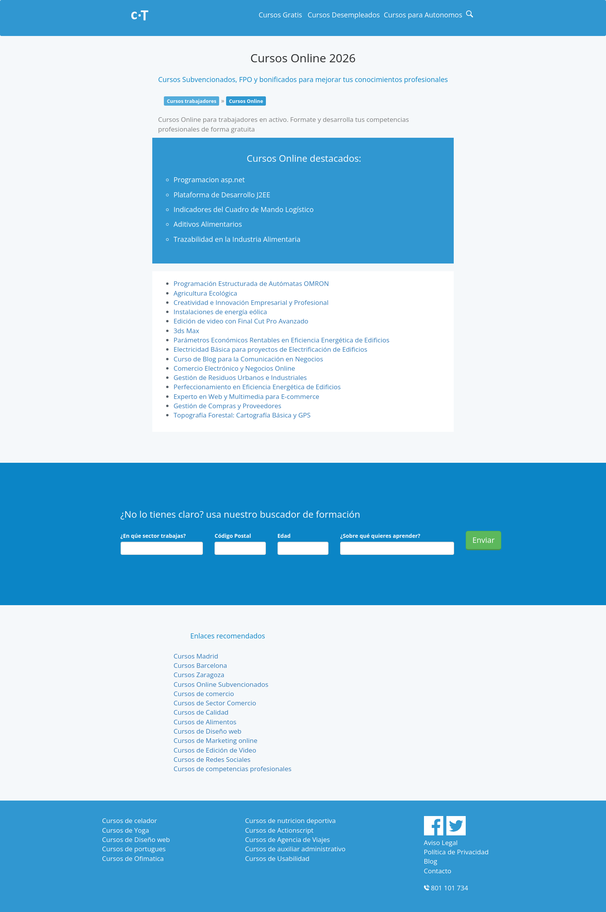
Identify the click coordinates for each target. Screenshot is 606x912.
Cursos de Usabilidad (277, 858)
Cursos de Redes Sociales (212, 759)
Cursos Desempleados (344, 14)
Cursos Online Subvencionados (221, 684)
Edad (284, 535)
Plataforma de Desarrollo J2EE (222, 194)
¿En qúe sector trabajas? (153, 535)
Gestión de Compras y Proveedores (227, 405)
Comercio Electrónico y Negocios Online (234, 368)
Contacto (437, 870)
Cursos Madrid (196, 656)
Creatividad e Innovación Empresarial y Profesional (251, 302)
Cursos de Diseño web (208, 731)
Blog (430, 861)
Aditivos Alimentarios (208, 224)
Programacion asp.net (209, 179)
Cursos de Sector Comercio (215, 702)
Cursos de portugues (134, 848)
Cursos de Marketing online (215, 740)
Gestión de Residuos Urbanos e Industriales (240, 377)
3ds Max (186, 330)
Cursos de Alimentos (205, 721)
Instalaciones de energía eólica (220, 311)
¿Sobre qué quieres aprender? (380, 535)
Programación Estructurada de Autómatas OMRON (251, 283)
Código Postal (232, 535)
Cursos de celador (129, 820)
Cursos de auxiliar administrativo (295, 848)
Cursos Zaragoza (199, 674)
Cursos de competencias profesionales (232, 768)
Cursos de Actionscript (279, 830)
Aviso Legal (441, 842)
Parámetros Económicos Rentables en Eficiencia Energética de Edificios (282, 339)
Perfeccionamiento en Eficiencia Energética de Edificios (257, 386)
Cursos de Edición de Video (215, 750)
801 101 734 (449, 887)
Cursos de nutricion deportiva (290, 820)
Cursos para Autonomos (423, 14)
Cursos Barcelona (200, 665)
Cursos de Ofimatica (133, 858)
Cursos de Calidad (201, 712)
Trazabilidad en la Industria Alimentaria (237, 239)
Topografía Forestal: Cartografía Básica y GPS (242, 415)
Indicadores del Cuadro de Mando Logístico (243, 209)
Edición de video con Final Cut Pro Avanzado (241, 321)
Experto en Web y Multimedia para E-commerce (246, 396)
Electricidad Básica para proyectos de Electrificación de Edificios (270, 349)
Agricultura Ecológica (205, 293)
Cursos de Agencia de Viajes (287, 839)
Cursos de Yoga (125, 830)
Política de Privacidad (456, 851)
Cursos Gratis (280, 14)
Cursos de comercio (204, 693)
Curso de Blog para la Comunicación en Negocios (248, 358)
